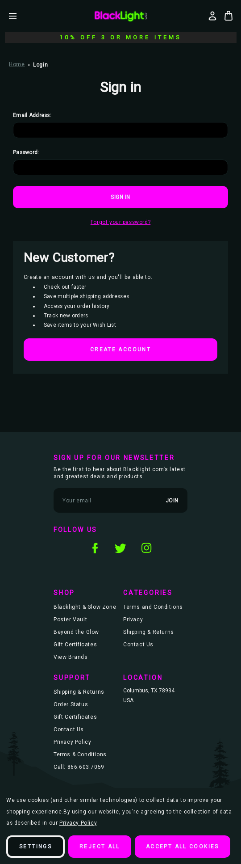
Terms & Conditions (80, 754)
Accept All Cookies (182, 846)
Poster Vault (70, 619)
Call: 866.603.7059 (79, 767)
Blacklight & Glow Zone (85, 607)
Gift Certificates (75, 644)
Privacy (133, 619)
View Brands (71, 657)
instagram (146, 548)
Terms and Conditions (153, 607)
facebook (94, 548)
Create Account (120, 349)
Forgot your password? (121, 222)
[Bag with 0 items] (228, 15)
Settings (35, 846)
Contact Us (138, 644)
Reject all (99, 846)
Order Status (71, 704)
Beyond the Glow (76, 632)
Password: (26, 152)
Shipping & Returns (148, 632)
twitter (120, 548)
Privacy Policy (72, 742)
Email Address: (32, 115)
